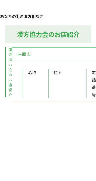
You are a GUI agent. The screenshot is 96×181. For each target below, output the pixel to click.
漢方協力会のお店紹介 (10, 72)
